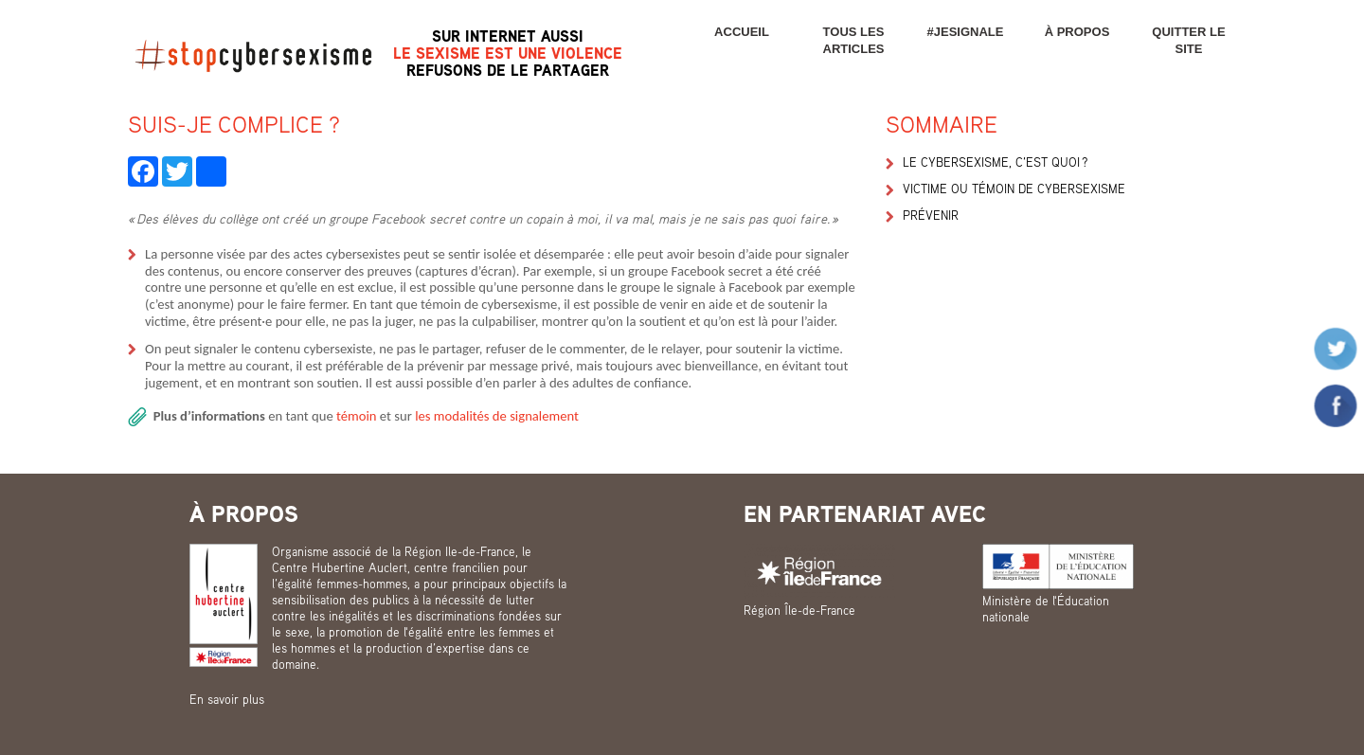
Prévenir (931, 215)
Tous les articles (854, 40)
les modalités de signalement (497, 415)
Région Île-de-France (799, 610)
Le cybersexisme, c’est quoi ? (995, 162)
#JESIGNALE (965, 32)
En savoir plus (226, 699)
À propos (1077, 32)
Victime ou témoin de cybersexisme (1014, 188)
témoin (358, 415)
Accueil (741, 32)
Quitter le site (1188, 40)
